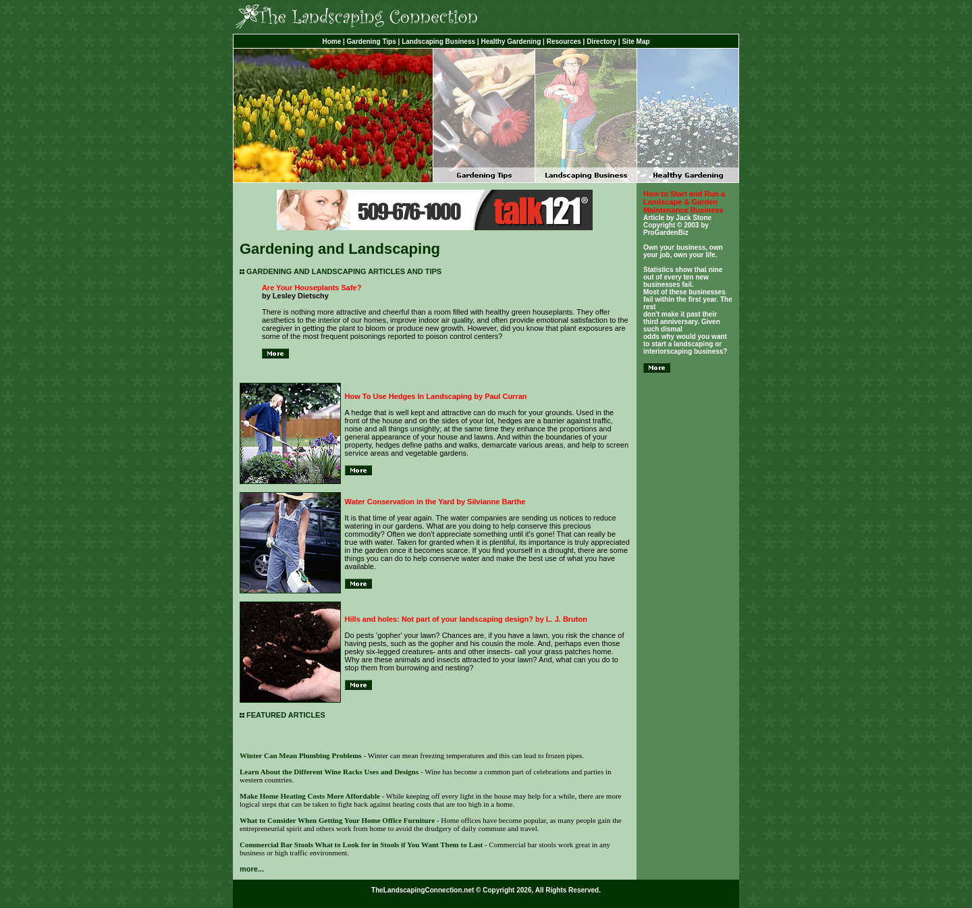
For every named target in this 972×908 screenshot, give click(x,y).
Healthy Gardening (511, 41)
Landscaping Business (438, 41)
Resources (564, 41)
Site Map (635, 41)
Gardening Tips (371, 41)
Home (331, 41)
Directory (601, 41)
